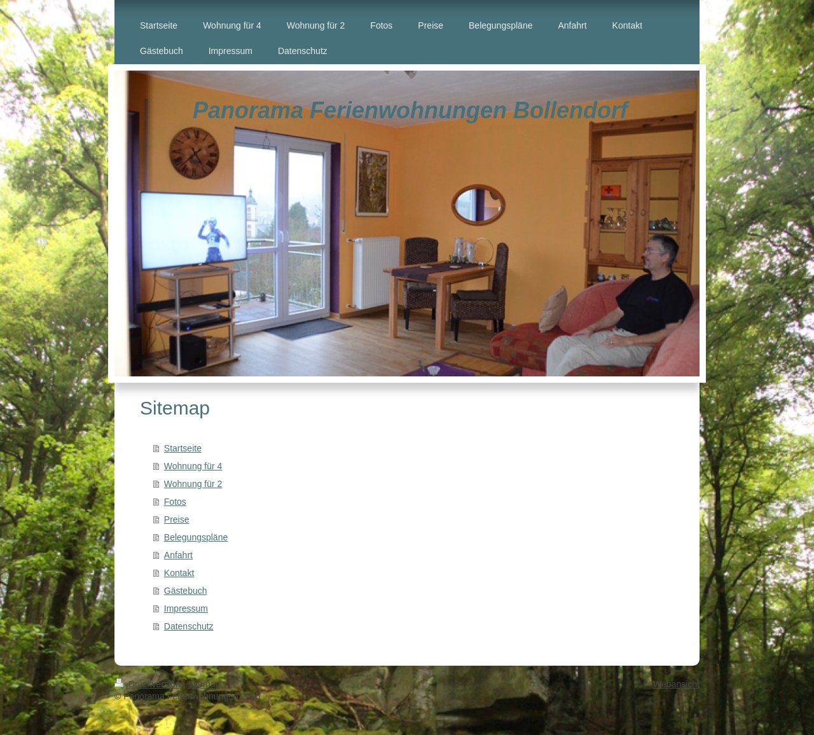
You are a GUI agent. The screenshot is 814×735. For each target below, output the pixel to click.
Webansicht (676, 684)
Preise (177, 519)
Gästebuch (185, 591)
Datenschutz (189, 626)
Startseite (183, 448)
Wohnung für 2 (193, 484)
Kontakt (179, 573)
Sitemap (204, 684)
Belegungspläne (196, 537)
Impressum (186, 608)
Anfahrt (178, 555)
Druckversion (148, 684)
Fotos (175, 502)
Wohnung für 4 (193, 466)
